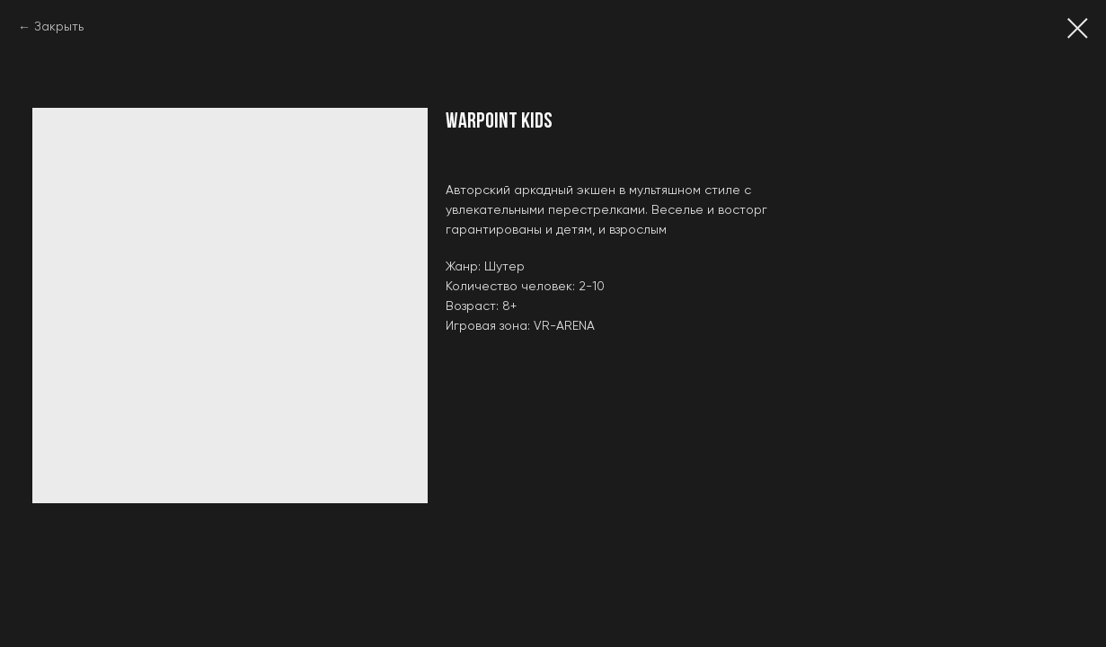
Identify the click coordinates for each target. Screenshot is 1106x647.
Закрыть (59, 27)
